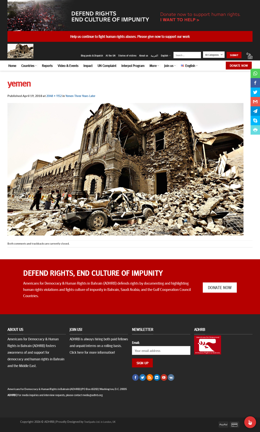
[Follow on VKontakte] (171, 377)
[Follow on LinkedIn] (157, 377)
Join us (170, 65)
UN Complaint (107, 65)
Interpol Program (132, 65)
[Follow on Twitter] (142, 377)
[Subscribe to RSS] (150, 377)
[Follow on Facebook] (135, 377)
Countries (29, 65)
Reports (47, 65)
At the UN (110, 55)
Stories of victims (127, 55)
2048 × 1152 (54, 95)
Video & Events (68, 65)
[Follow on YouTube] (164, 377)
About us (143, 55)
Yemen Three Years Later (80, 95)
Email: (135, 342)
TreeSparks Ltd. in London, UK (99, 422)
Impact (87, 65)
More (154, 65)
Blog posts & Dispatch (92, 55)
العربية (154, 55)
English (166, 56)
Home (12, 65)
